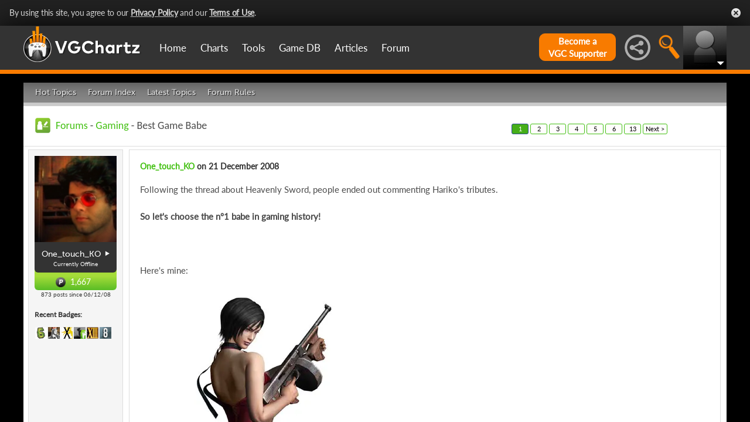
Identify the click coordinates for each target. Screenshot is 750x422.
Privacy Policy (154, 13)
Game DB (300, 48)
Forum (395, 48)
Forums (72, 125)
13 (632, 128)
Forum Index (111, 92)
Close (736, 13)
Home (172, 48)
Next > (655, 128)
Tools (253, 48)
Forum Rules (231, 92)
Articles (351, 48)
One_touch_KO (167, 166)
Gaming (112, 125)
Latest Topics (171, 92)
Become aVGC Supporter (577, 47)
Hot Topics (55, 92)
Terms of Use (231, 13)
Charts (214, 48)
